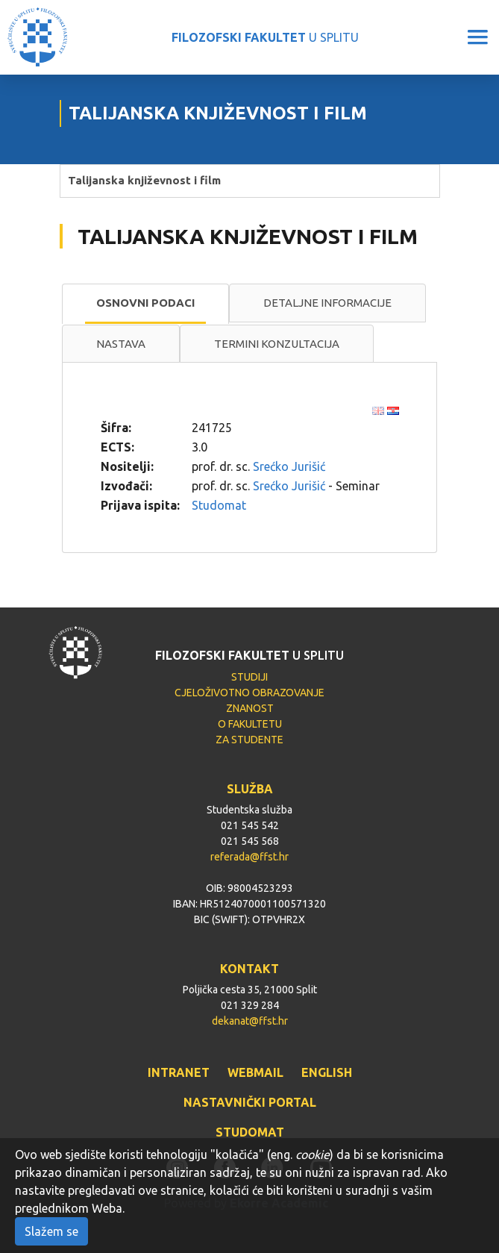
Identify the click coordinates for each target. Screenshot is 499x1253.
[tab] (145, 304)
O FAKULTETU (250, 724)
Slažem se (51, 1231)
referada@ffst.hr (249, 857)
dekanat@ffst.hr (250, 1021)
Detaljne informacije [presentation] (327, 302)
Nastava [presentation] (120, 343)
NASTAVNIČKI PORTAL (249, 1102)
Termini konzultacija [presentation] (276, 343)
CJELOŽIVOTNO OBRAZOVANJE (249, 693)
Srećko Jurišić (289, 466)
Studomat (219, 505)
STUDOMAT (250, 1132)
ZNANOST (250, 708)
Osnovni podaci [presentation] (145, 302)
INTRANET (179, 1072)
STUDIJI (249, 677)
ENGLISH (326, 1072)
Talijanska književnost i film (144, 180)
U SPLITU (265, 37)
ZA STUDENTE (249, 740)
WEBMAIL (255, 1072)
